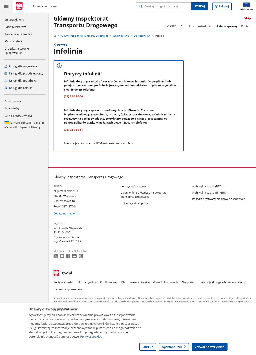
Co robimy (187, 26)
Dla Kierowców (142, 35)
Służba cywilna (87, 282)
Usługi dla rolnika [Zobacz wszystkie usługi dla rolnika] (18, 88)
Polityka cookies (64, 282)
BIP (123, 282)
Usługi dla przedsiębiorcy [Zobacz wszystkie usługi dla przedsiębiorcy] (24, 73)
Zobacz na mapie (66, 213)
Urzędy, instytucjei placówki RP (17, 51)
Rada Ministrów (15, 27)
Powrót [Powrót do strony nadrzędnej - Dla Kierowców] (62, 44)
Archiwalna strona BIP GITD (209, 192)
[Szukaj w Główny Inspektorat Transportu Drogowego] (163, 6)
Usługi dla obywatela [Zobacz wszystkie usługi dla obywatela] (21, 66)
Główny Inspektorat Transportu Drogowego (86, 22)
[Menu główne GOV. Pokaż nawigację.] (6, 6)
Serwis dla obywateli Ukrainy (24, 125)
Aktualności (205, 26)
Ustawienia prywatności (68, 289)
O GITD (171, 26)
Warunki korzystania (165, 282)
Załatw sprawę (227, 26)
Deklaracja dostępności (135, 203)
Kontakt (246, 26)
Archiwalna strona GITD (206, 186)
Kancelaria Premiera (18, 34)
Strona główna (18, 19)
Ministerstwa (13, 41)
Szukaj (200, 6)
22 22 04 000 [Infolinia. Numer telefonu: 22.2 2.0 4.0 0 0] (62, 232)
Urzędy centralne (45, 6)
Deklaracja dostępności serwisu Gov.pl (222, 282)
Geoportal (188, 282)
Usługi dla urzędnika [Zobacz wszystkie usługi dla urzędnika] (21, 81)
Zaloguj (225, 7)
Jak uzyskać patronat (133, 186)
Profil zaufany (13, 101)
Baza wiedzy (12, 108)
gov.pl (63, 273)
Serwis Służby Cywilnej (18, 115)
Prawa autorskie (140, 282)
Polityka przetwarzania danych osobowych (218, 199)
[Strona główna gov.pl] (20, 6)
